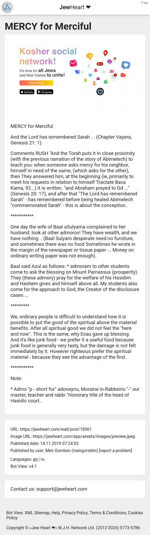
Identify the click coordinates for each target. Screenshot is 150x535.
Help (56, 512)
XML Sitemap (37, 512)
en (35, 459)
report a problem (115, 450)
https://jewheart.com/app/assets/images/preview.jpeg (84, 436)
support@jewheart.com (61, 489)
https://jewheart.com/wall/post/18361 (56, 429)
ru (42, 459)
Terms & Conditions (108, 512)
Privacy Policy (75, 512)
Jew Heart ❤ (43, 527)
